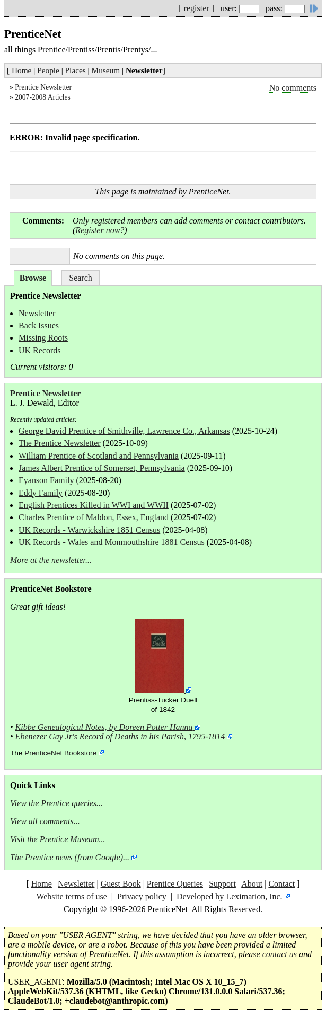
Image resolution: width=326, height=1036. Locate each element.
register (196, 8)
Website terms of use (71, 896)
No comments (292, 87)
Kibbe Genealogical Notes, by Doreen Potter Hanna (104, 726)
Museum (106, 70)
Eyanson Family (46, 480)
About (251, 883)
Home (21, 70)
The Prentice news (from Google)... (69, 857)
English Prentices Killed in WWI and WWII (94, 505)
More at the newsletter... (51, 560)
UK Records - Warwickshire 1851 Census (89, 529)
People (48, 70)
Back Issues (39, 325)
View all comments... (45, 821)
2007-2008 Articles (43, 97)
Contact (281, 883)
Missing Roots (43, 337)
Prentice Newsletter (43, 87)
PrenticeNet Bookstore (60, 753)
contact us (279, 954)
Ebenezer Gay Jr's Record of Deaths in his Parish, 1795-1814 (120, 736)
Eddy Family (41, 492)
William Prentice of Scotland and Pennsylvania (99, 455)
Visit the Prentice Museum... (57, 839)
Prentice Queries (175, 883)
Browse (33, 277)
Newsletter (37, 313)
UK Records (40, 350)
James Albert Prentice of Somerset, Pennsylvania (102, 467)
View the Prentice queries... (56, 803)
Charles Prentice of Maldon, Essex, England (94, 517)
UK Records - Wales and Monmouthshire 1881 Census (112, 542)
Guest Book (121, 883)
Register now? (99, 230)
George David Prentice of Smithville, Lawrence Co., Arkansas (124, 430)
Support (222, 883)
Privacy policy (141, 896)
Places (75, 70)
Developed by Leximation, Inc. (230, 896)
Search (80, 277)
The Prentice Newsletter (60, 443)
